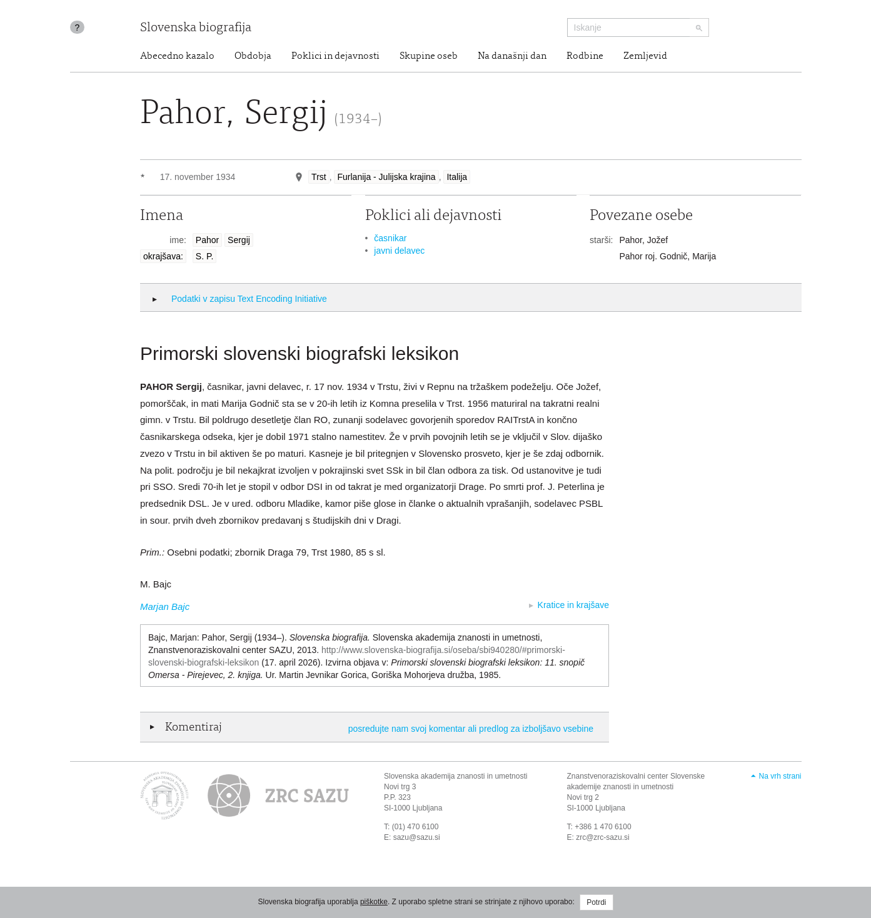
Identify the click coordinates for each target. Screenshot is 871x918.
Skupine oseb (429, 56)
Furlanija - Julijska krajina (386, 177)
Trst (318, 177)
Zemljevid (645, 56)
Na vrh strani (779, 776)
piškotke (374, 901)
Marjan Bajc (164, 606)
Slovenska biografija (195, 28)
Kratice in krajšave (573, 605)
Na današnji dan (512, 56)
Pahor (207, 240)
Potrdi (596, 902)
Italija (456, 177)
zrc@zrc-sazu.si (603, 837)
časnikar (390, 238)
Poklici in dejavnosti (335, 56)
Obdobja (252, 56)
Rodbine (584, 56)
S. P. (205, 256)
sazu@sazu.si (416, 837)
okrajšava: (163, 256)
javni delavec (399, 251)
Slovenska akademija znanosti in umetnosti (455, 776)
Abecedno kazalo (177, 56)
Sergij (239, 240)
